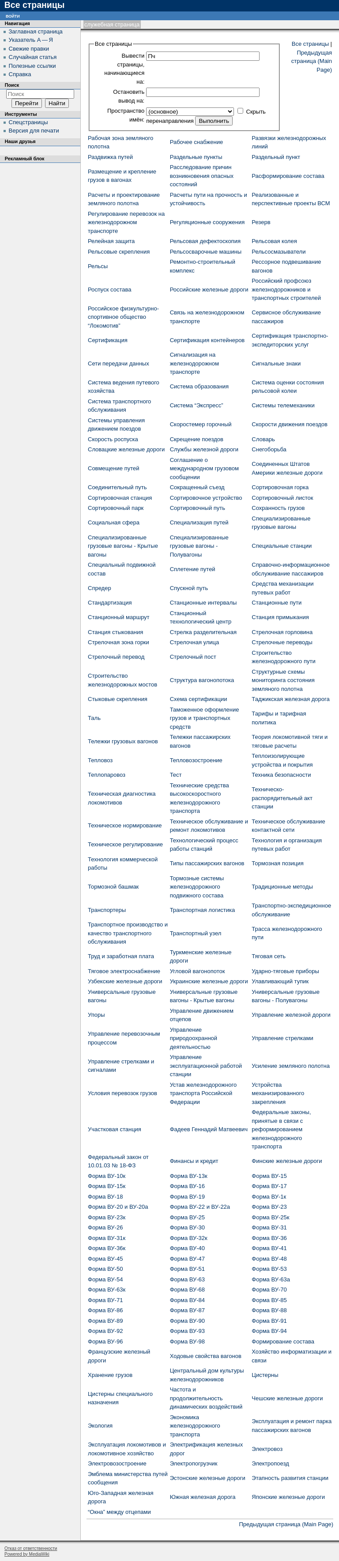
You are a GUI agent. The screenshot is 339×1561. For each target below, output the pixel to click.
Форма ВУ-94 (269, 1331)
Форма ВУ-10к (106, 1176)
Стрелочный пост (193, 656)
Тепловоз (100, 760)
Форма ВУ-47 (187, 1258)
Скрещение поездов (196, 439)
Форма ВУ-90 (187, 1320)
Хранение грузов (110, 1375)
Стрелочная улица (194, 642)
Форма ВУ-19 (187, 1196)
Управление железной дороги (291, 1014)
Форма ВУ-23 (269, 1206)
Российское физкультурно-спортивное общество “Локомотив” (123, 317)
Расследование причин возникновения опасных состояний (202, 176)
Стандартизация (110, 602)
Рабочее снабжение (196, 142)
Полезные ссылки (32, 66)
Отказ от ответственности (30, 1548)
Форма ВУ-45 (105, 1258)
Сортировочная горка (280, 487)
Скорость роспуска (113, 439)
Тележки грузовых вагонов (123, 741)
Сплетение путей (192, 569)
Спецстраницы (28, 122)
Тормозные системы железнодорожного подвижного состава (197, 887)
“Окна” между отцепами (119, 1512)
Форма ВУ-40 (187, 1248)
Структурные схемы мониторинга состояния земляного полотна (283, 680)
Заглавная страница (36, 31)
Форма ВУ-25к (270, 1217)
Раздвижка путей (110, 157)
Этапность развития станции (290, 1478)
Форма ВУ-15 (269, 1176)
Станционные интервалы (203, 602)
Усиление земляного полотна (291, 1066)
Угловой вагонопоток (197, 971)
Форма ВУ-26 (105, 1227)
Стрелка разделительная (203, 632)
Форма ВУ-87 (187, 1310)
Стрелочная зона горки (118, 642)
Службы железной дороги (204, 449)
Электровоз (267, 1449)
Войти (13, 15)
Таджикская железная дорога (290, 699)
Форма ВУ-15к (106, 1186)
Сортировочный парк (115, 508)
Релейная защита (111, 241)
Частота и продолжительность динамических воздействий (206, 1398)
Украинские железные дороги (209, 981)
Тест (176, 774)
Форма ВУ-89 (105, 1320)
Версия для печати (34, 130)
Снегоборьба (269, 449)
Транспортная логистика (202, 910)
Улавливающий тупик (280, 981)
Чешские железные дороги (287, 1398)
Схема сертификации (198, 699)
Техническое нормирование (125, 825)
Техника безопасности (281, 774)
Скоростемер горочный (201, 424)
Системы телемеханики (283, 405)
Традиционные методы (282, 886)
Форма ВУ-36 (269, 1238)
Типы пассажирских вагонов (207, 863)
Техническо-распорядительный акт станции (282, 798)
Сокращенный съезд (197, 487)
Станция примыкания (280, 617)
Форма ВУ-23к (106, 1217)
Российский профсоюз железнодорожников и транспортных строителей (286, 289)
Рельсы (98, 266)
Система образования (199, 386)
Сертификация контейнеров (207, 340)
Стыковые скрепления (117, 699)
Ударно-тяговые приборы (285, 971)
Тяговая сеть (269, 956)
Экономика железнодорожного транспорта (195, 1426)
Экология (100, 1425)
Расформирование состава (288, 176)
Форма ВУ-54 (105, 1279)
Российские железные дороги (209, 289)
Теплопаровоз (106, 774)
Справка (20, 74)
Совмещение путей (113, 468)
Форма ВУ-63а (271, 1279)
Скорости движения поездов (290, 424)
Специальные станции (282, 545)
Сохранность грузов (278, 508)
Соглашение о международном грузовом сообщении (204, 468)
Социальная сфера (113, 522)
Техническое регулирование (125, 844)
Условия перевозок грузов (122, 1093)
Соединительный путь (117, 487)
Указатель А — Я (31, 40)
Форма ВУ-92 (105, 1331)
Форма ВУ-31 (269, 1227)
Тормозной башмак (113, 886)
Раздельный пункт (276, 157)
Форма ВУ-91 (269, 1320)
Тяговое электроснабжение (124, 971)
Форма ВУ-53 (269, 1269)
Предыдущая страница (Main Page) (311, 61)
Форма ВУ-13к (188, 1176)
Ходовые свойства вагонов (205, 1356)
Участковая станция (114, 1129)
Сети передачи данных (118, 363)
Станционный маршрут (118, 617)
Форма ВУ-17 (269, 1186)
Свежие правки (29, 48)
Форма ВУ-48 (269, 1258)
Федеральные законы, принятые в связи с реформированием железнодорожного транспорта (281, 1129)
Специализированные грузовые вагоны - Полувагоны (199, 546)
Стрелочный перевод (116, 656)
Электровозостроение (117, 1463)
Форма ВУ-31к (106, 1238)
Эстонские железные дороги (207, 1478)
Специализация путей (199, 522)
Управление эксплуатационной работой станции (206, 1066)
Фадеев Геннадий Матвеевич (209, 1129)
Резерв (261, 222)
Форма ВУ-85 (269, 1300)
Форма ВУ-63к (106, 1289)
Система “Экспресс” (196, 405)
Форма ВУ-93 (187, 1331)
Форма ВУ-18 (105, 1196)
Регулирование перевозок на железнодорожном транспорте (126, 222)
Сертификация (108, 340)
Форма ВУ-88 (269, 1310)
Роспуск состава (109, 289)
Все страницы (310, 44)
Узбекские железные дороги (125, 981)
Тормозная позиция (278, 863)
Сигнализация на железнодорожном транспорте (194, 363)
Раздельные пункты (196, 157)
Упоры (96, 1014)
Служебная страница (111, 24)
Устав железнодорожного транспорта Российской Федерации (203, 1093)
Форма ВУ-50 (105, 1269)
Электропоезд (270, 1463)
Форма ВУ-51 (187, 1269)
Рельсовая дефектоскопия (205, 241)
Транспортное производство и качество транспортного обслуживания (128, 933)
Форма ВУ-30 (187, 1227)
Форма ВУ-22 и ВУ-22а (200, 1206)
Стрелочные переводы (282, 642)
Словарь (263, 439)
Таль (94, 718)
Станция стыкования (115, 632)
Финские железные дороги (287, 1161)
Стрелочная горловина (282, 632)
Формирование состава (283, 1341)
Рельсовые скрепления (119, 251)
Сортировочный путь (197, 508)
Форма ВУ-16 (187, 1186)
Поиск (12, 85)
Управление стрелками (282, 1038)
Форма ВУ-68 (187, 1289)
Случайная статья (33, 57)
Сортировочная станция (120, 498)
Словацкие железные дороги (126, 449)
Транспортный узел (196, 933)
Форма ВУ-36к (106, 1248)
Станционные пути (276, 602)
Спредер (99, 588)
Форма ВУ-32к (188, 1238)
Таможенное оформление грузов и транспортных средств (204, 718)
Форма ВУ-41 (269, 1248)
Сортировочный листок (282, 498)
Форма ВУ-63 (187, 1279)
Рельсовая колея (274, 241)
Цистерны (265, 1375)
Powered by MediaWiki (26, 1554)
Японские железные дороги (288, 1497)
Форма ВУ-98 (187, 1341)
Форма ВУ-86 (105, 1310)
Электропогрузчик (194, 1463)
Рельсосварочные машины (205, 251)
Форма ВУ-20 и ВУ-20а (118, 1206)
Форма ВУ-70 (269, 1289)
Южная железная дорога (203, 1497)
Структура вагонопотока (202, 680)
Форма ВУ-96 (105, 1341)
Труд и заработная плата (121, 956)
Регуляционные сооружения (207, 222)
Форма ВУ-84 (187, 1300)
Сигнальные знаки (276, 363)
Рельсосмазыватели (278, 251)
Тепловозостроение (196, 760)
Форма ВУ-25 (187, 1217)
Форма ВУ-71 (105, 1300)
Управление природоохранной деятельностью (193, 1038)
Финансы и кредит (194, 1161)
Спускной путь (189, 588)
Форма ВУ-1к (269, 1196)
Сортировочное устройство (206, 498)
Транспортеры (107, 910)
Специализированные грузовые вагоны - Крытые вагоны (123, 546)
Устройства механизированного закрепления (278, 1093)
